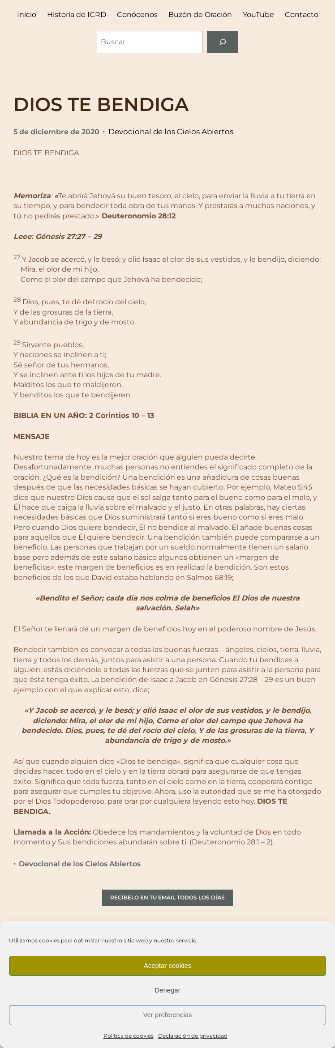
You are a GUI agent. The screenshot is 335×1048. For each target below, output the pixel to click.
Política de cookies (128, 1035)
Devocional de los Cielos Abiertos (170, 131)
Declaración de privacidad (193, 1035)
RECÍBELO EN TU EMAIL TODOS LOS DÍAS (167, 897)
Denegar (167, 990)
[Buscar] (223, 42)
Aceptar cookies (168, 965)
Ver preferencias (167, 1014)
